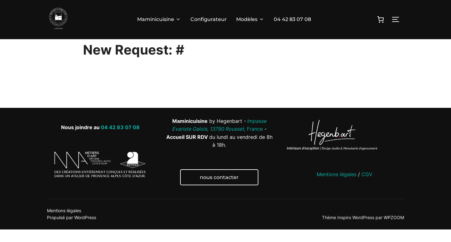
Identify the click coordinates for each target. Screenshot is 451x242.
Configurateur (208, 19)
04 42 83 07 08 (292, 19)
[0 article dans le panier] (380, 19)
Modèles (250, 19)
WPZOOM (394, 230)
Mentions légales (336, 187)
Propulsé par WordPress (71, 230)
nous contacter (219, 190)
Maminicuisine (159, 19)
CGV (366, 187)
